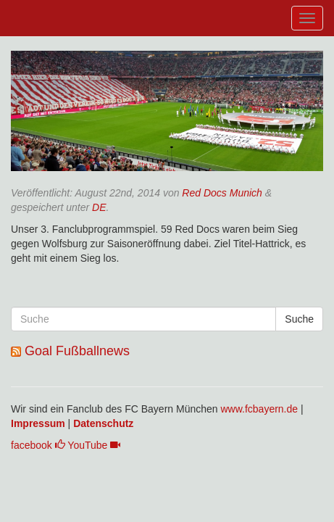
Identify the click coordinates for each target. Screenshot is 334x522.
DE (99, 207)
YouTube (93, 445)
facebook (38, 445)
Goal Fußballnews (77, 351)
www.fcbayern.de (259, 409)
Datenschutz (103, 423)
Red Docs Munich (222, 193)
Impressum (38, 423)
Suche (299, 319)
